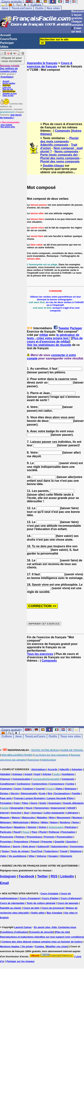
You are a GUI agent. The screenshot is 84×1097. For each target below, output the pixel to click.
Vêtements (66, 856)
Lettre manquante (54, 812)
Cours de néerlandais (12, 903)
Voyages (53, 856)
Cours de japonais (67, 903)
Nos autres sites (8, 127)
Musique (77, 817)
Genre (33, 803)
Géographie (17, 807)
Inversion (16, 812)
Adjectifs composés (54, 144)
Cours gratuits (11, 729)
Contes (70, 783)
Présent (34, 841)
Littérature (72, 812)
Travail (63, 851)
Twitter (42, 876)
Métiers (35, 822)
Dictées (4, 793)
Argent (28, 774)
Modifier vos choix (56, 946)
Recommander (9, 91)
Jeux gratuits (6, 125)
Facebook (26, 876)
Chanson (5, 779)
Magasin (5, 817)
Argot (37, 774)
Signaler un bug (10, 93)
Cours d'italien (50, 898)
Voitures (41, 856)
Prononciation (65, 836)
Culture (36, 4)
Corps (17, 788)
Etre (50, 793)
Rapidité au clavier (10, 908)
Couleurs (28, 788)
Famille (76, 793)
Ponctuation (68, 832)
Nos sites (53, 8)
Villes (31, 856)
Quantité (59, 841)
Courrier (40, 788)
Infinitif (71, 807)
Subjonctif (43, 846)
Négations (19, 827)
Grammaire (54, 803)
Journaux (36, 812)
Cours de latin (31, 908)
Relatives (5, 846)
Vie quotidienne (18, 856)
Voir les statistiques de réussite (49, 344)
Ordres (43, 827)
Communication (21, 779)
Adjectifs (64, 769)
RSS (54, 876)
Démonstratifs (29, 793)
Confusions (23, 783)
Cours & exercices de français (49, 65)
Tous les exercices (40, 653)
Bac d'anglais (54, 912)
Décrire (15, 793)
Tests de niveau (20, 851)
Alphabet (5, 774)
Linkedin (67, 876)
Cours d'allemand (71, 898)
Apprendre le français (42, 63)
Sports (16, 846)
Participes (71, 827)
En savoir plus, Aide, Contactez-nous (55, 927)
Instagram (8, 876)
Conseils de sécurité (41, 932)
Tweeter (63, 328)
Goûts (42, 803)
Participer (7, 42)
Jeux (4, 8)
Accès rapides (9, 83)
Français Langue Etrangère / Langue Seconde (40, 798)
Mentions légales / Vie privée (16, 946)
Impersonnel (58, 807)
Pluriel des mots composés (59, 140)
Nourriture (6, 827)
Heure (29, 807)
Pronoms (49, 836)
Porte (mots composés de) (59, 154)
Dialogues (70, 788)
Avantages (7, 76)
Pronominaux (34, 836)
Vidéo (3, 856)
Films (70, 798)
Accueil (5, 35)
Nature (54, 822)
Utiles (4, 46)
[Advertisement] (55, 93)
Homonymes (41, 807)
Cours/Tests (8, 39)
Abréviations (38, 769)
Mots (52, 817)
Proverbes (6, 841)
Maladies (42, 817)
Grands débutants (73, 803)
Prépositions (21, 841)
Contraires (6, 788)
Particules (5, 832)
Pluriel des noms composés (60, 158)
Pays (34, 832)
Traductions (51, 851)
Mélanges (5, 822)
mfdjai (43, 334)
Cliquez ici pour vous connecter (11, 59)
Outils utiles (38, 912)
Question (71, 841)
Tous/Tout (36, 851)
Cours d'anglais (49, 893)
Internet (4, 812)
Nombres (65, 822)
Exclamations (62, 793)
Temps (5, 851)
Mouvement (63, 817)
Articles (46, 774)
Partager (76, 328)
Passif (17, 832)
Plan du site (8, 89)
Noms (75, 822)
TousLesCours (21, 8)
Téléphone (76, 851)
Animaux (17, 774)
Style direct (28, 846)
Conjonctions (39, 783)
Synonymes (76, 846)
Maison (16, 817)
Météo (44, 822)
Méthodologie (21, 822)
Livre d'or (7, 87)
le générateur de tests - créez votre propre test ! (53, 336)
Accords (52, 769)
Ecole (42, 793)
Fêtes (25, 803)
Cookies (39, 946)
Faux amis (6, 798)
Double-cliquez (53, 165)
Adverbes (76, 769)
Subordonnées (59, 846)
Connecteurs (57, 783)
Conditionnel (7, 783)
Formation (6, 803)
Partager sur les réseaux (20, 961)
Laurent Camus (23, 927)
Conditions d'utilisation (14, 932)
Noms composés (66, 151)
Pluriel (43, 832)
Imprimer (7, 85)
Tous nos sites (70, 736)
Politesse (54, 832)
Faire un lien (8, 95)
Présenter (46, 841)
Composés (62, 130)
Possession (6, 836)
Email (4, 883)
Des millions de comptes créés (9, 68)
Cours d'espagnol (30, 898)
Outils (39, 8)
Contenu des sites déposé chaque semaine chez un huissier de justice (41, 941)
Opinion (32, 827)
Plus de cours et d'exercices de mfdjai (55, 340)
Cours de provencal (52, 908)
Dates (59, 788)
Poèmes (20, 836)
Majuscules (28, 817)
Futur (17, 803)
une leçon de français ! (11, 116)
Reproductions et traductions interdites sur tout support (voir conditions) (42, 936)
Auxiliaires (68, 774)
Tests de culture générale (41, 903)
